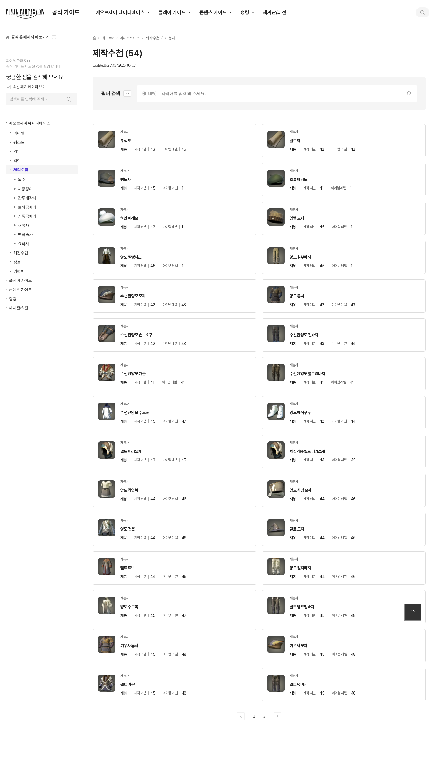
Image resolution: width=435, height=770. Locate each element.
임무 (17, 151)
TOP (412, 612)
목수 (21, 180)
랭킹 (244, 12)
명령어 (18, 271)
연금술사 (25, 235)
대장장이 (25, 189)
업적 (17, 160)
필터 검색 (110, 93)
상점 (17, 262)
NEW (151, 93)
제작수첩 (20, 170)
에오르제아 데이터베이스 (120, 12)
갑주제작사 (27, 198)
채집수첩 (20, 253)
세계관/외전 (274, 12)
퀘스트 (18, 142)
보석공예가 (27, 207)
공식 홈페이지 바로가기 (30, 37)
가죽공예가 (27, 216)
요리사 (23, 244)
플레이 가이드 (172, 12)
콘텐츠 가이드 (213, 12)
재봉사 (23, 225)
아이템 (18, 133)
